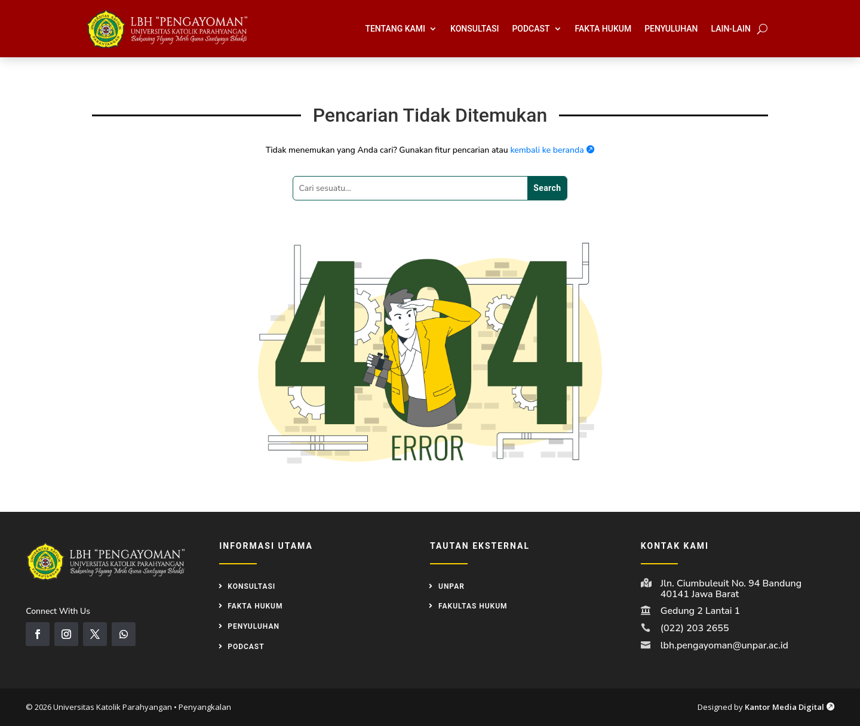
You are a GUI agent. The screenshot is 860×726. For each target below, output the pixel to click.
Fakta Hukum (603, 28)
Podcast (530, 28)
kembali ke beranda (552, 150)
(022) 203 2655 (695, 628)
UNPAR (451, 586)
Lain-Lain (731, 28)
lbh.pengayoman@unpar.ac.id (724, 645)
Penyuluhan (671, 28)
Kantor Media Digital (789, 707)
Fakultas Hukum (473, 606)
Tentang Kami (395, 28)
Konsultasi (474, 28)
